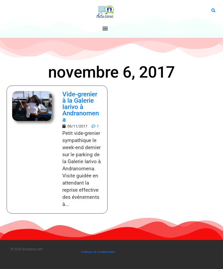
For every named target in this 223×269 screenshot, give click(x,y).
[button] (105, 28)
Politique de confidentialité (98, 251)
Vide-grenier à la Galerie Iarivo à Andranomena (80, 107)
